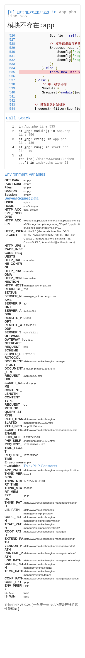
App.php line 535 (39, 126)
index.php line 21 (52, 163)
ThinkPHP (12, 605)
